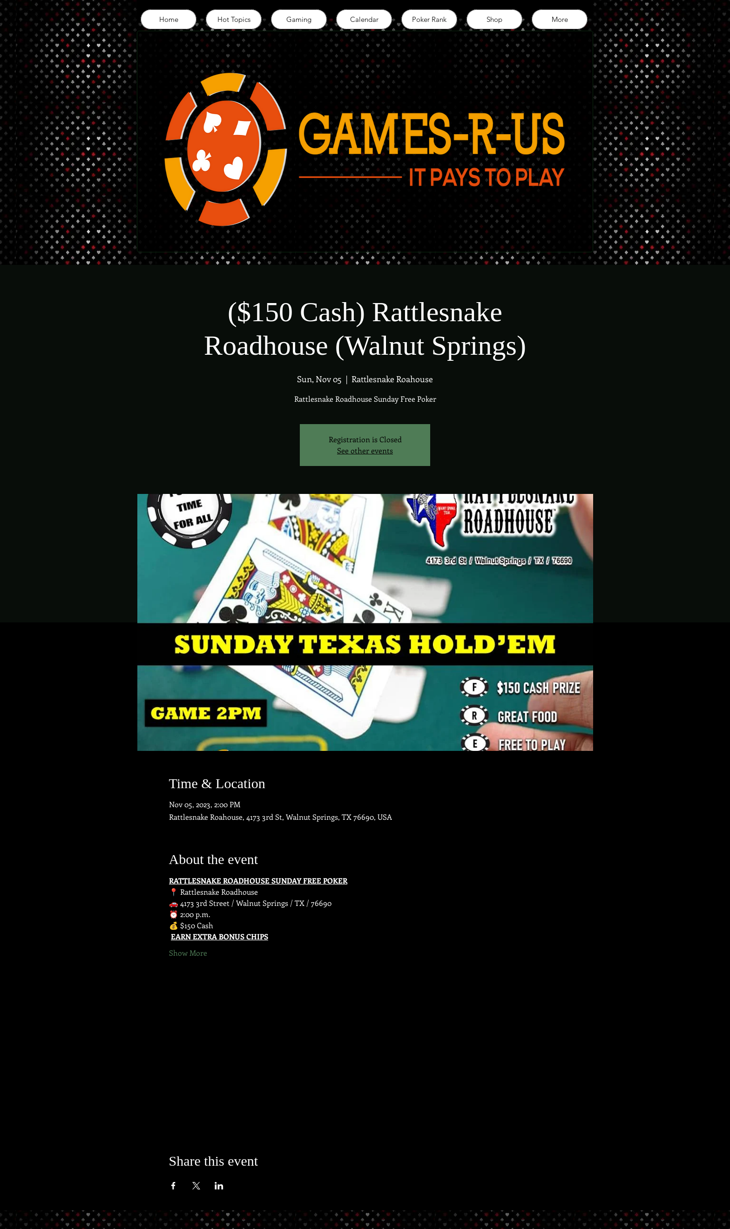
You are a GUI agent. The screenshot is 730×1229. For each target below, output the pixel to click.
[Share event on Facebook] (173, 1185)
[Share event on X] (196, 1185)
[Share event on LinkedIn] (219, 1185)
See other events (365, 450)
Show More (188, 953)
